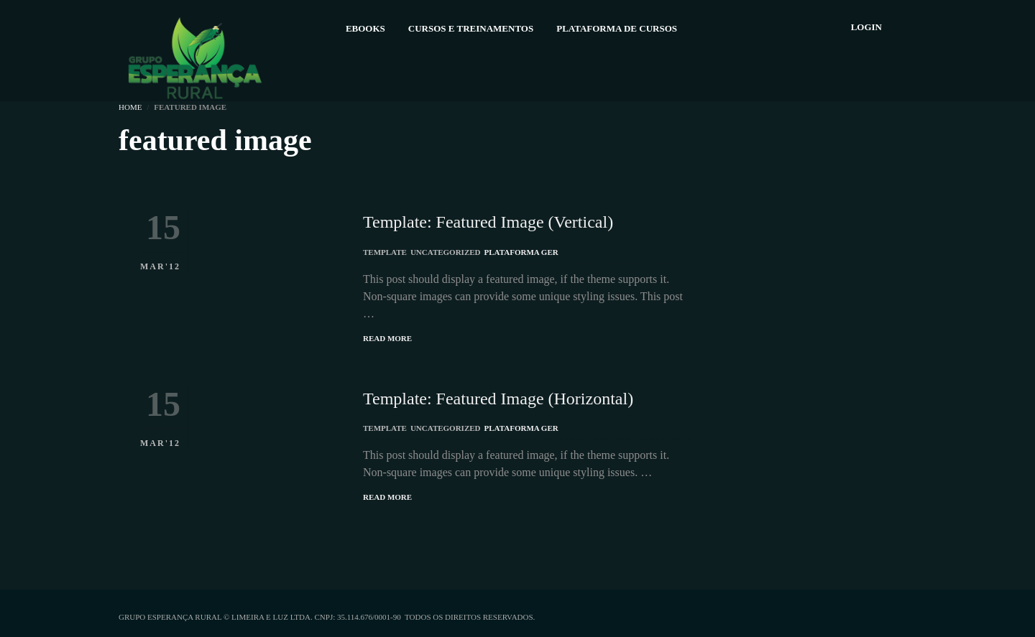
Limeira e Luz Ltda (270, 617)
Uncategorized (445, 252)
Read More (387, 338)
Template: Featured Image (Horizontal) (498, 398)
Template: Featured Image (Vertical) (488, 222)
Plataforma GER (521, 252)
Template (385, 252)
